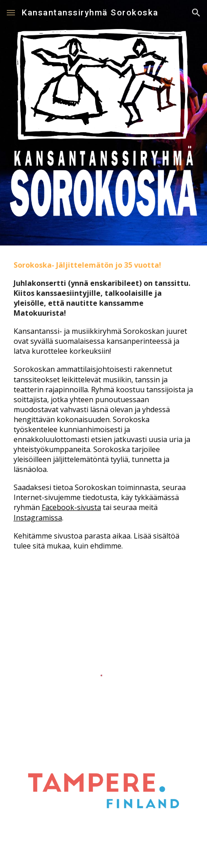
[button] (11, 12)
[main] (103, 421)
